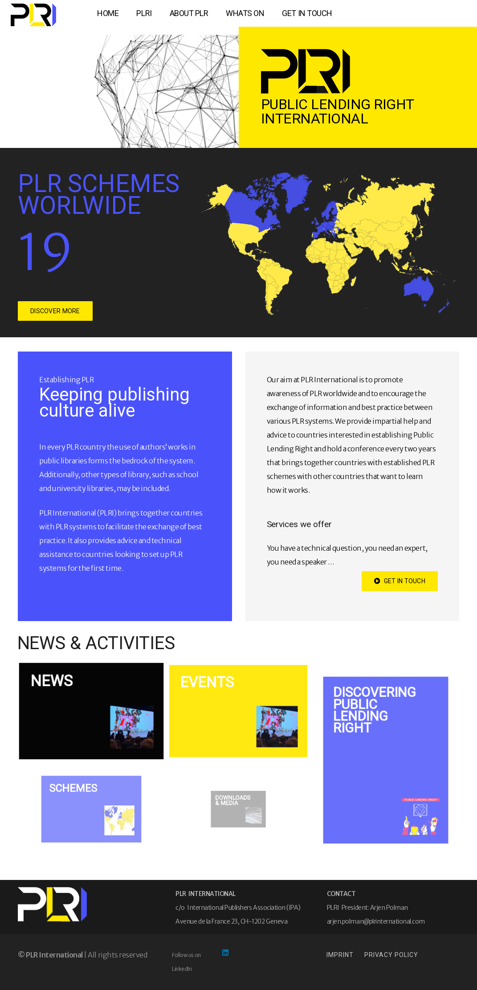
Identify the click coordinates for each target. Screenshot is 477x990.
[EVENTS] (238, 711)
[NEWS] (91, 711)
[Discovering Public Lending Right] (386, 760)
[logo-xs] (33, 15)
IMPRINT (340, 954)
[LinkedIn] (225, 952)
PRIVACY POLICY (391, 954)
